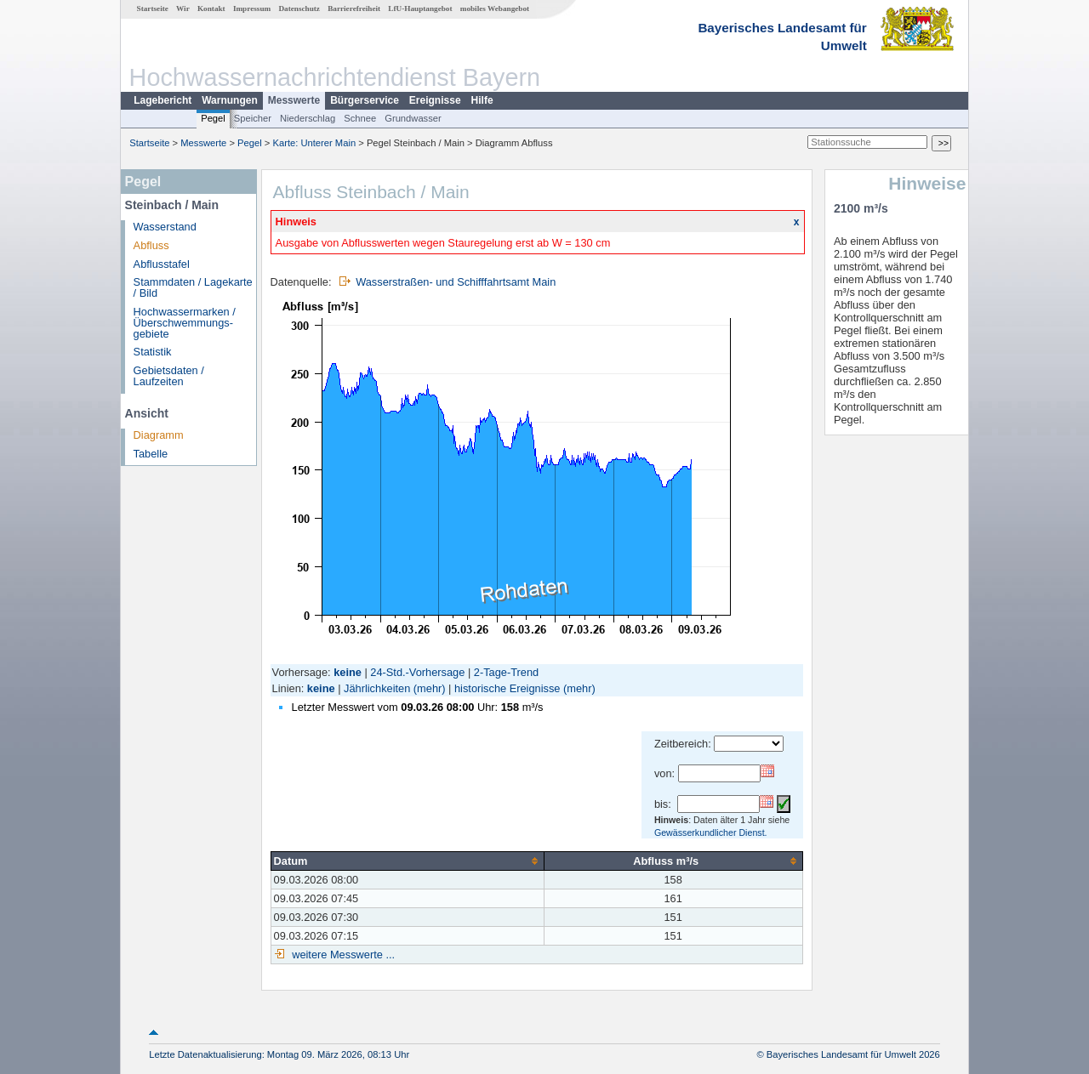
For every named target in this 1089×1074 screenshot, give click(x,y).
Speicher (252, 118)
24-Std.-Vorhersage (417, 672)
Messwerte (294, 100)
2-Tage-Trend (506, 672)
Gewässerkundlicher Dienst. (710, 832)
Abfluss (151, 245)
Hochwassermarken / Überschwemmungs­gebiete (185, 322)
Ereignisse (435, 100)
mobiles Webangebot (494, 8)
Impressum (252, 8)
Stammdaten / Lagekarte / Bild (193, 287)
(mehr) (429, 688)
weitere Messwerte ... (342, 954)
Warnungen (230, 100)
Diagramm (159, 435)
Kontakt (211, 8)
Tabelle (151, 453)
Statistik (153, 351)
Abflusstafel (162, 264)
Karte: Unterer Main (314, 143)
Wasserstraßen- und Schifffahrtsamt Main (456, 282)
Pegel (213, 118)
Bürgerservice (364, 100)
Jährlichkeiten (377, 688)
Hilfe (482, 100)
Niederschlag (307, 118)
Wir (183, 8)
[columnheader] (407, 860)
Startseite (152, 8)
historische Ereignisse (507, 688)
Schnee (360, 118)
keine (321, 688)
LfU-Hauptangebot (420, 8)
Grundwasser (413, 118)
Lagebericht (162, 100)
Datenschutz (299, 8)
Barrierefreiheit (354, 8)
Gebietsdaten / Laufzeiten (169, 376)
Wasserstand (165, 226)
